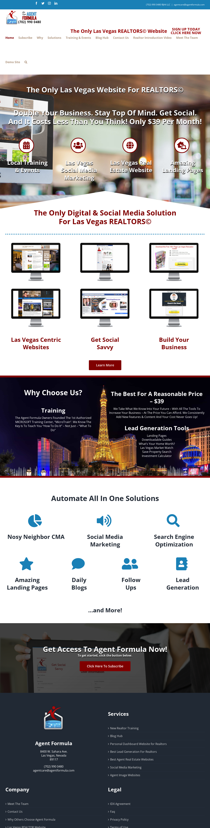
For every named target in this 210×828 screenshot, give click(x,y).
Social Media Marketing (126, 767)
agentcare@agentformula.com (189, 4)
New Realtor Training (124, 728)
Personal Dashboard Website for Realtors (138, 744)
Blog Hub (116, 736)
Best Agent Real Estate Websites (132, 759)
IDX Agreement (120, 804)
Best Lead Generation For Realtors (133, 752)
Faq (112, 812)
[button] (26, 62)
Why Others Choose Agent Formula (31, 820)
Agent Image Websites (125, 775)
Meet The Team (18, 804)
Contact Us (15, 812)
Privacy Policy (119, 820)
